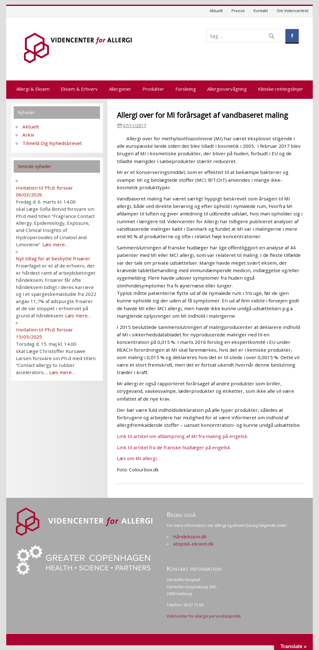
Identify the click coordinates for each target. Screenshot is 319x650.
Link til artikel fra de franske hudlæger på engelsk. (174, 447)
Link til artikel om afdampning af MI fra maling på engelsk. (182, 436)
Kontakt (261, 10)
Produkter (153, 89)
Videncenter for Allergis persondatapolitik (204, 616)
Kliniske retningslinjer (280, 89)
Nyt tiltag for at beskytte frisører (53, 258)
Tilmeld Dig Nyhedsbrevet (52, 143)
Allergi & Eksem (33, 89)
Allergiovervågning (227, 89)
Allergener (120, 89)
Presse (238, 10)
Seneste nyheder (34, 166)
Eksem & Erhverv (79, 89)
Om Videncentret (292, 10)
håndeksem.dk (190, 536)
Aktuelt (216, 10)
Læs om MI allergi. (137, 458)
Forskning (185, 89)
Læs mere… (55, 244)
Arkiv (28, 135)
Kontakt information (194, 568)
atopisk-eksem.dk (193, 544)
